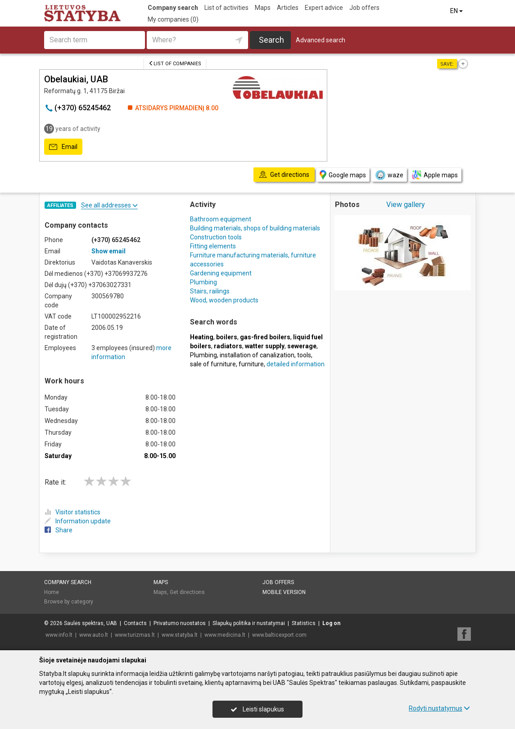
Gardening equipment (221, 273)
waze (389, 175)
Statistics (304, 623)
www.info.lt (58, 635)
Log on (331, 623)
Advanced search (320, 40)
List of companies (175, 64)
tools (304, 355)
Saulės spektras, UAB (90, 623)
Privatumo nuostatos (180, 623)
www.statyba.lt (180, 635)
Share (58, 530)
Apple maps (435, 175)
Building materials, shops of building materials (255, 228)
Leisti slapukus (257, 709)
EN (457, 10)
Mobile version (284, 592)
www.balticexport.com (279, 635)
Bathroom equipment (220, 219)
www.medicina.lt (224, 635)
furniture (251, 364)
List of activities (226, 7)
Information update (78, 521)
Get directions (187, 592)
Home (51, 592)
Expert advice (324, 7)
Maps (263, 7)
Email (63, 147)
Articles (287, 7)
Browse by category (68, 601)
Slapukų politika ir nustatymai (248, 623)
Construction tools (216, 237)
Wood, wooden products (224, 300)
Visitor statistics (72, 512)
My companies (173, 19)
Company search (173, 7)
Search (271, 40)
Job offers (364, 7)
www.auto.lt (93, 635)
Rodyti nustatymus (439, 708)
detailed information (296, 364)
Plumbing (203, 282)
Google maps (343, 175)
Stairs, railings (210, 291)
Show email (108, 251)
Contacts (135, 623)
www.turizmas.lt (135, 635)
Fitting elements (213, 246)
